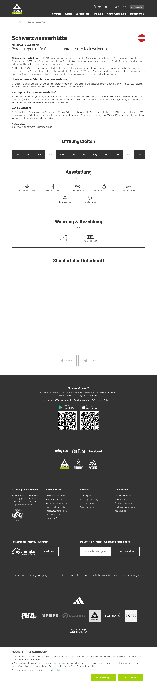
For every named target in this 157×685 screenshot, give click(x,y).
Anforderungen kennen (56, 503)
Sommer (56, 13)
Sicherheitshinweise (101, 575)
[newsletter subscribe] (127, 551)
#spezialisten (137, 13)
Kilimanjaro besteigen (90, 499)
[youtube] (79, 453)
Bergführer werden (123, 503)
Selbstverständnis (123, 495)
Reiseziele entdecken (55, 495)
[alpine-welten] (64, 468)
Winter (68, 13)
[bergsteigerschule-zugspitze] (78, 468)
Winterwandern (87, 507)
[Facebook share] (66, 360)
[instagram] (61, 453)
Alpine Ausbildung (116, 13)
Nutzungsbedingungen (38, 575)
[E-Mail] (95, 551)
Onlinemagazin (53, 514)
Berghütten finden (54, 499)
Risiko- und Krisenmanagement (128, 575)
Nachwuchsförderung (125, 507)
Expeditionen (82, 13)
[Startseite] (17, 9)
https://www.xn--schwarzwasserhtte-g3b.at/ (32, 127)
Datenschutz (75, 575)
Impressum (19, 575)
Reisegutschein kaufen (56, 511)
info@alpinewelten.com (22, 504)
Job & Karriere (121, 511)
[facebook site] (96, 453)
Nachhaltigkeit (121, 499)
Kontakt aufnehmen (55, 518)
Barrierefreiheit (59, 575)
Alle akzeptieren (130, 677)
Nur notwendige (103, 677)
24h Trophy (85, 495)
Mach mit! (49, 551)
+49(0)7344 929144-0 (26, 498)
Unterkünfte (16, 22)
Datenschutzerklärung (59, 670)
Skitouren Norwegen (89, 503)
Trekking (98, 13)
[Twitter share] (90, 360)
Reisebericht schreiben (56, 507)
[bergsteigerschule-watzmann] (92, 468)
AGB (87, 575)
